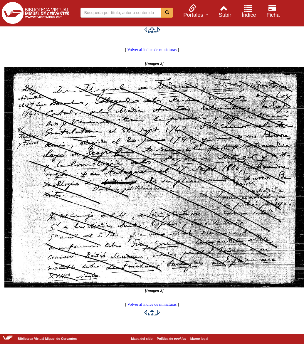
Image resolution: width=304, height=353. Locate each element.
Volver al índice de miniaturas (152, 50)
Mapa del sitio (141, 338)
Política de (171, 338)
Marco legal (199, 338)
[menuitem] (195, 11)
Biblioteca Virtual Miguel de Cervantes (35, 14)
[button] (195, 11)
